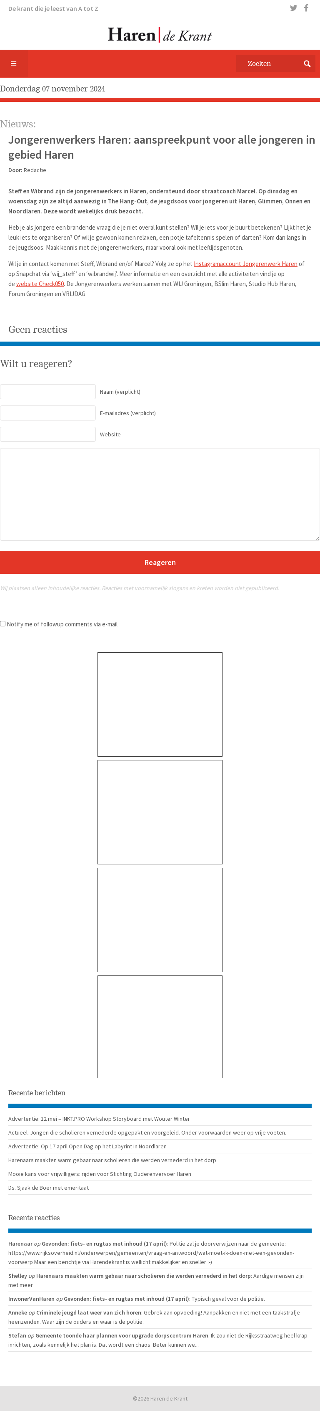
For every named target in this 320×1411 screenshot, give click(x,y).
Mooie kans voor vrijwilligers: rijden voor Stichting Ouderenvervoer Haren (99, 1174)
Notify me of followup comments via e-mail (62, 624)
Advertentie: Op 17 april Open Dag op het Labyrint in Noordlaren (87, 1146)
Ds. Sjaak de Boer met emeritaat (48, 1187)
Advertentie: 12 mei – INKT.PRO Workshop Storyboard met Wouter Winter (99, 1118)
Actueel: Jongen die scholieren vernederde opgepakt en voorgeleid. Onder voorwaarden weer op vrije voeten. (147, 1132)
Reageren (160, 562)
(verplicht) (70, 391)
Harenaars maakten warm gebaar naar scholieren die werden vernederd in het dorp (112, 1160)
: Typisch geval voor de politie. (227, 1298)
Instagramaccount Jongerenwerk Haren (246, 264)
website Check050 (40, 284)
